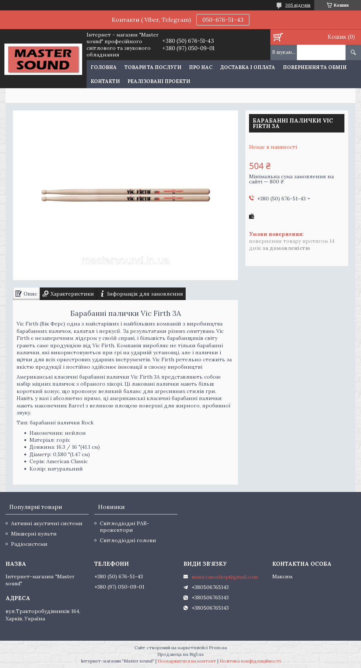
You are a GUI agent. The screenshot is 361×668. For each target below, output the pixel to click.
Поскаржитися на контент (187, 661)
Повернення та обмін (315, 67)
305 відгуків (298, 5)
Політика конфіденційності (250, 661)
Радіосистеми (29, 544)
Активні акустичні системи (47, 523)
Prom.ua (218, 647)
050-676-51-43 (222, 19)
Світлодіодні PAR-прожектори (124, 526)
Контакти (105, 81)
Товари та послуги (153, 67)
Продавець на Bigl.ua (180, 654)
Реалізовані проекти (158, 81)
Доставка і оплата (247, 67)
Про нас (201, 67)
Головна (104, 67)
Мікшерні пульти (34, 533)
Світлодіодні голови (128, 540)
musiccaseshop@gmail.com (225, 577)
